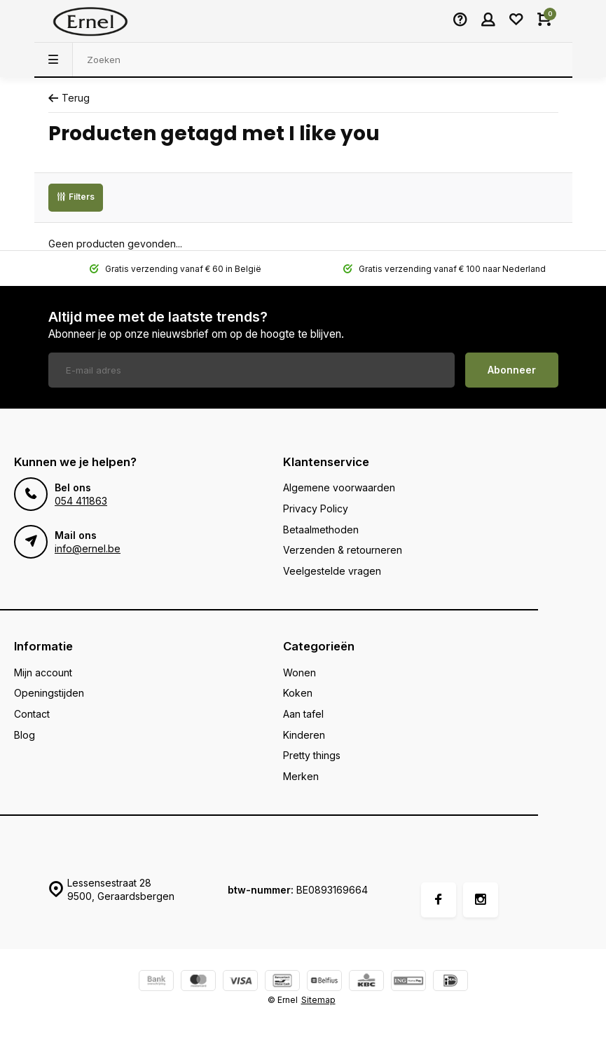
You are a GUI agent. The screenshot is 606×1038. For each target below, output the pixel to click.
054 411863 (81, 501)
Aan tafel (303, 714)
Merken (301, 776)
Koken (297, 693)
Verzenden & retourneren (342, 550)
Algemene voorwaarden (339, 487)
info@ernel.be (87, 548)
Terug (69, 98)
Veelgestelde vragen (332, 571)
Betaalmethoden (321, 529)
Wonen (299, 672)
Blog (24, 735)
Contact (32, 714)
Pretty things (311, 755)
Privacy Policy (315, 508)
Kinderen (304, 735)
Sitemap (318, 1000)
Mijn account (43, 672)
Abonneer (512, 370)
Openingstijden (49, 693)
